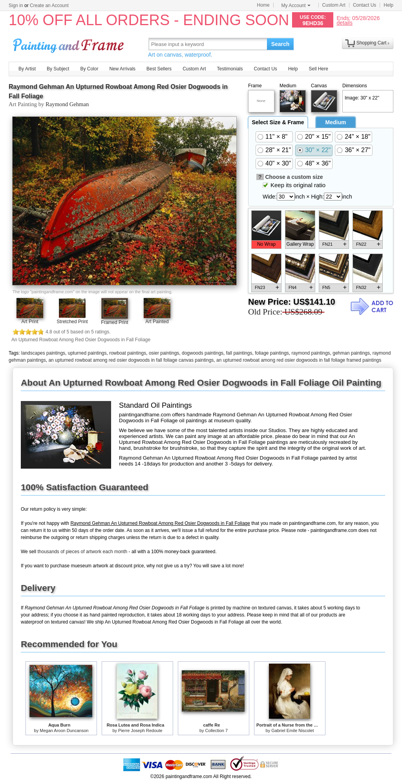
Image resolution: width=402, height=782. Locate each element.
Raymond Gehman (67, 104)
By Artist (27, 69)
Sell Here (318, 69)
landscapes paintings (43, 353)
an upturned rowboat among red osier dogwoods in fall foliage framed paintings (298, 360)
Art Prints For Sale (69, 44)
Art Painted (156, 321)
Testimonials (230, 69)
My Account (296, 5)
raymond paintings (311, 353)
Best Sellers (159, 69)
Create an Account (49, 5)
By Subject (58, 69)
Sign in (16, 5)
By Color (89, 69)
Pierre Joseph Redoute (140, 730)
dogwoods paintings (202, 353)
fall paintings (239, 353)
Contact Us (364, 5)
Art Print (29, 321)
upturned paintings (87, 353)
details (344, 22)
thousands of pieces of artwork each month (82, 551)
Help (388, 5)
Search (280, 44)
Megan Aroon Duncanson (64, 730)
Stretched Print (72, 321)
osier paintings (164, 353)
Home (263, 5)
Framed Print (114, 322)
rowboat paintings (127, 353)
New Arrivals (122, 69)
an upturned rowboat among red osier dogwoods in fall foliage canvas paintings (131, 360)
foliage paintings (272, 353)
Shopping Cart (371, 43)
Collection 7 (216, 730)
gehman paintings (351, 353)
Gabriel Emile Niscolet (292, 730)
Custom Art (333, 5)
